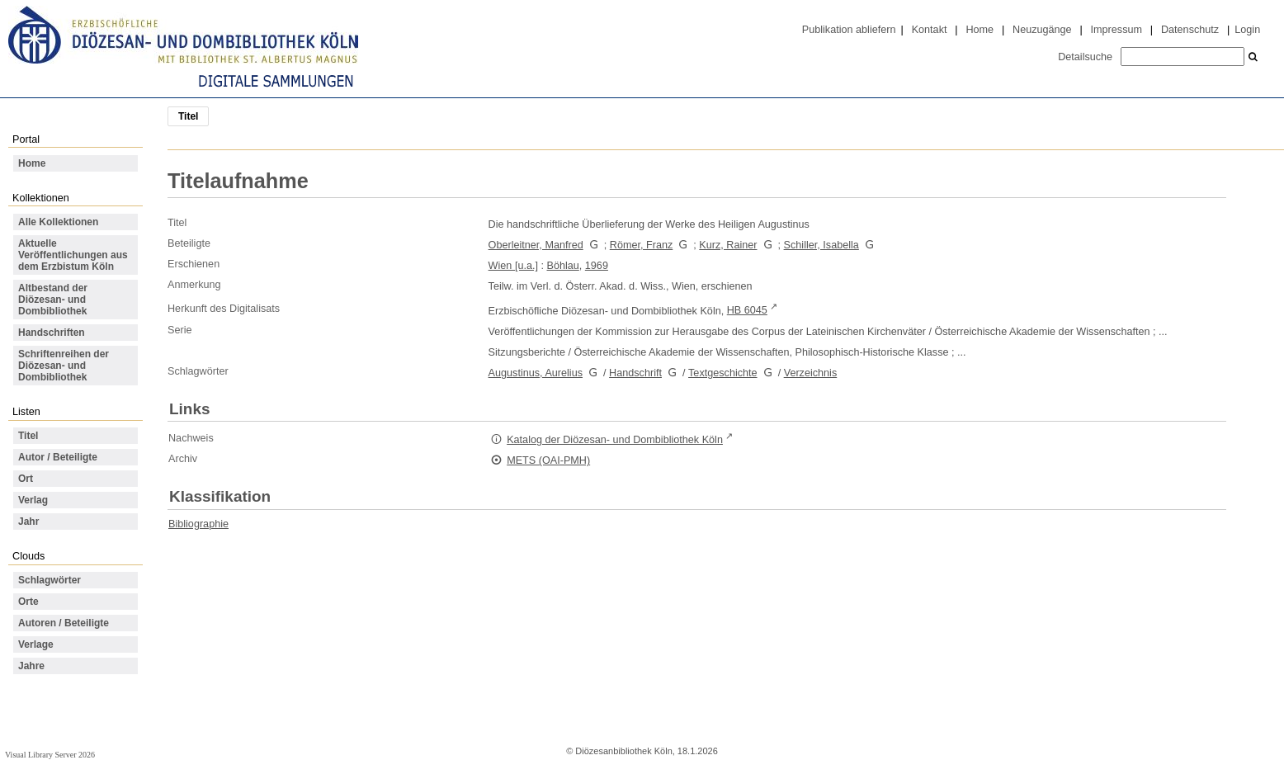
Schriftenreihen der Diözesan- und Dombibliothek (63, 365)
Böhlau (563, 265)
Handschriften (51, 332)
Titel (28, 435)
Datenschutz (1190, 29)
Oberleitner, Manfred (536, 245)
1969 (596, 265)
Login (1247, 29)
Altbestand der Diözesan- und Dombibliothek (52, 299)
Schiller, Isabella (821, 245)
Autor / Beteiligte (57, 457)
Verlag (33, 500)
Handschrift (635, 373)
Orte (28, 601)
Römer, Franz (641, 245)
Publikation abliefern (849, 29)
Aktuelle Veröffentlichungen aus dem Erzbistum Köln (73, 255)
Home (979, 29)
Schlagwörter (49, 580)
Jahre (31, 666)
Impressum (1116, 29)
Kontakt (929, 29)
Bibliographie (198, 524)
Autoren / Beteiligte (63, 623)
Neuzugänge (1042, 29)
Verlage (36, 644)
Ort (25, 478)
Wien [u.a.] (513, 265)
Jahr (28, 521)
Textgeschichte (723, 373)
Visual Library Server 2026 (50, 754)
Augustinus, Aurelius (536, 373)
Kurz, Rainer (728, 245)
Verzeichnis (811, 373)
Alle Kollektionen (58, 222)
